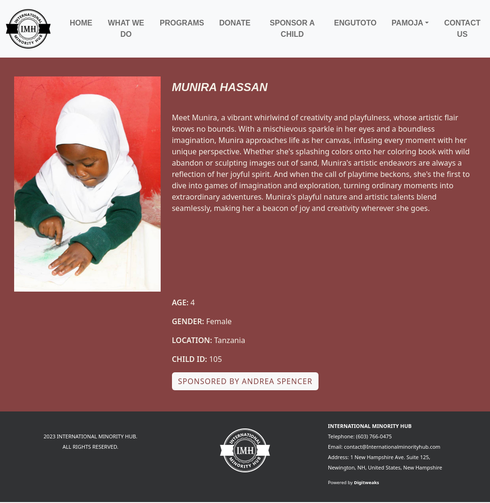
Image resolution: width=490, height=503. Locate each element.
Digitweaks (366, 482)
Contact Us (462, 28)
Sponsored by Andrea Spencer (245, 381)
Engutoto (355, 23)
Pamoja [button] (407, 23)
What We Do (126, 28)
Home (81, 23)
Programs (182, 23)
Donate (234, 23)
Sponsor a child (292, 28)
